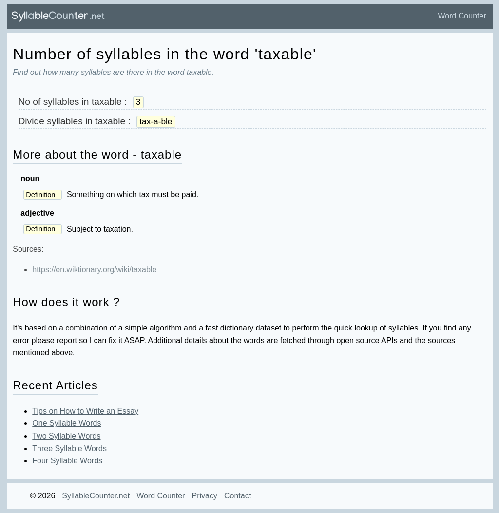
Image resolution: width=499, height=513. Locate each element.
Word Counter (462, 16)
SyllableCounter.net (96, 496)
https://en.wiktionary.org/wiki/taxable (94, 269)
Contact (237, 496)
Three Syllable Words (69, 448)
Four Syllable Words (67, 461)
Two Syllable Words (66, 436)
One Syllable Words (66, 423)
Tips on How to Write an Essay (85, 411)
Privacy (204, 496)
